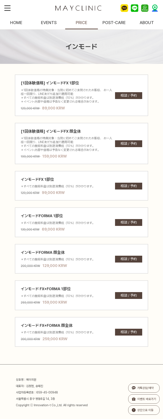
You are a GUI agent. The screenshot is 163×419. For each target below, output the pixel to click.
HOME (16, 22)
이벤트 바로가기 (144, 399)
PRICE (81, 22)
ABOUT (147, 22)
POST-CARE (114, 22)
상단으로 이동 (142, 410)
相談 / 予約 (129, 95)
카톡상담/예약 (143, 388)
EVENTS (49, 22)
